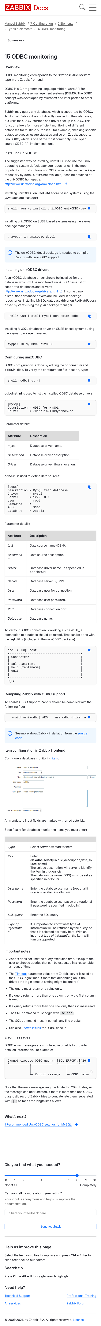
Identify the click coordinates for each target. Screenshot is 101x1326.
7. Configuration (41, 23)
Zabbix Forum (76, 1306)
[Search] (82, 7)
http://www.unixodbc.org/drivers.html (31, 293)
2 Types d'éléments (18, 29)
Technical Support (17, 1299)
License (78, 1323)
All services (13, 1306)
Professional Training (81, 1299)
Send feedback (50, 1229)
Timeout (21, 994)
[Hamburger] (92, 8)
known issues (31, 1048)
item (55, 779)
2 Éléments (65, 23)
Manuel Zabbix (15, 23)
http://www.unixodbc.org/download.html (33, 184)
